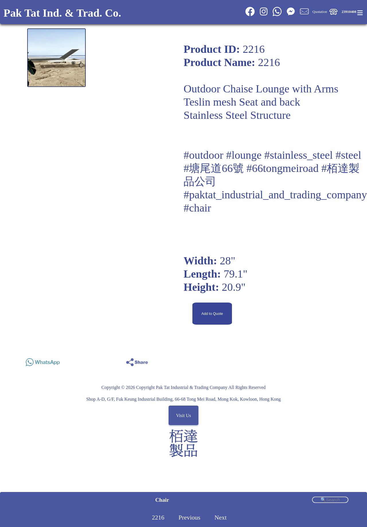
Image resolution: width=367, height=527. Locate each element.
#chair (197, 208)
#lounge (244, 155)
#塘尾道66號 (214, 168)
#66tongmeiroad (283, 168)
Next (220, 517)
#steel (348, 155)
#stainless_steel (298, 155)
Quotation (320, 12)
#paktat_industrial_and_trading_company (275, 195)
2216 (158, 517)
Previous (189, 517)
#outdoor (203, 155)
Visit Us (183, 415)
